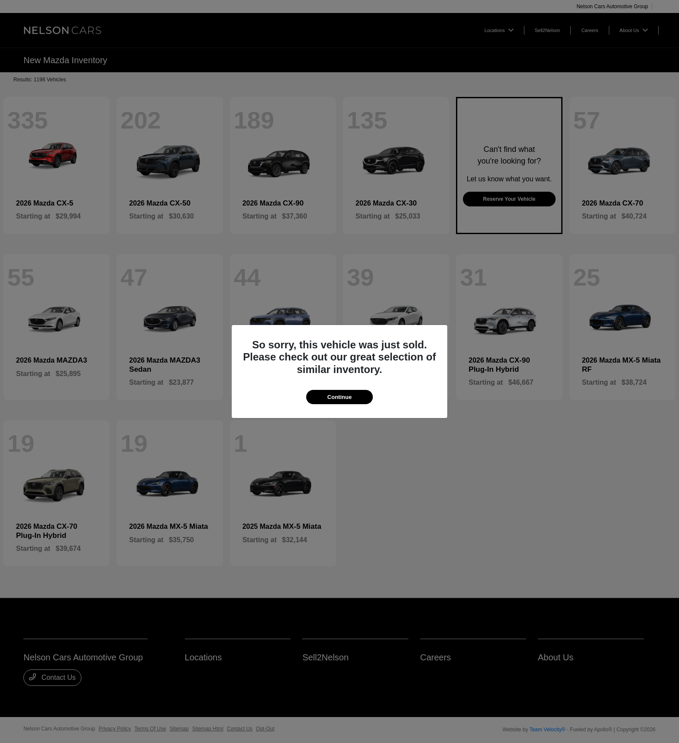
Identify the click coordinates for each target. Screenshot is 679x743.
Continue (339, 397)
